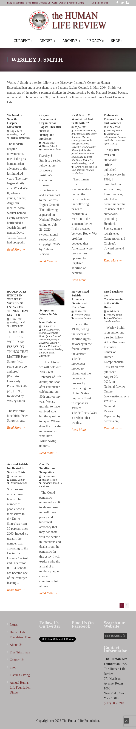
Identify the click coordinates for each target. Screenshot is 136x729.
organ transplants (52, 149)
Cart (54, 2)
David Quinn (45, 336)
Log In (95, 2)
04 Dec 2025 (48, 143)
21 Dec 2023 (16, 319)
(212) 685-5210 (114, 703)
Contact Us (44, 2)
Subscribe (19, 2)
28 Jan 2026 (16, 131)
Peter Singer (17, 326)
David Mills (86, 140)
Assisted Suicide (83, 318)
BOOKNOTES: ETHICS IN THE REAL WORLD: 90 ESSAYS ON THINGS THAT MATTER (17, 303)
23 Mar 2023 (81, 311)
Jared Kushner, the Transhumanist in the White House (113, 299)
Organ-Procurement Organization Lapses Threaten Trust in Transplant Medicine (50, 127)
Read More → (16, 249)
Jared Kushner (114, 318)
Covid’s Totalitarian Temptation (47, 468)
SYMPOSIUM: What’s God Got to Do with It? (82, 119)
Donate (63, 2)
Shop (13, 667)
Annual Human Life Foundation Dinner (20, 687)
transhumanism (112, 321)
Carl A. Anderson (50, 330)
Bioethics (47, 483)
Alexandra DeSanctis (84, 130)
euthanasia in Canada (114, 137)
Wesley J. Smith (17, 134)
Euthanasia (112, 134)
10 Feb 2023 (113, 311)
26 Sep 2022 (16, 476)
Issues (14, 624)
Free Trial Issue (20, 652)
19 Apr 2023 (48, 326)
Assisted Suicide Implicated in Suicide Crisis (17, 468)
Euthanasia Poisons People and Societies (113, 119)
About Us (16, 645)
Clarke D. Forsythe (48, 333)
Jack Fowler (85, 150)
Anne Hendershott (80, 134)
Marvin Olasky (46, 349)
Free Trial (31, 2)
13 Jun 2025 (80, 127)
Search (104, 2)
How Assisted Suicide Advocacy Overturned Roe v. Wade (80, 299)
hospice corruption (20, 138)
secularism (77, 173)
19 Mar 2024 (113, 127)
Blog (9, 2)
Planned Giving (76, 2)
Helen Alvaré (54, 346)
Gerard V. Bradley (80, 147)
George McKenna (80, 143)
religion (90, 170)
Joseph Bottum (79, 153)
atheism (81, 170)
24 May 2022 (48, 476)
